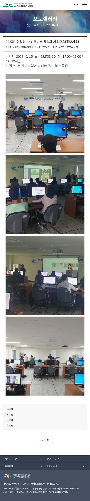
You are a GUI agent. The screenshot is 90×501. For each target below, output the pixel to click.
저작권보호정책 (38, 483)
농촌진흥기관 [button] (53, 459)
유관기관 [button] (9, 466)
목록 (45, 439)
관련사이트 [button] (52, 466)
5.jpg (9, 425)
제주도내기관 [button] (11, 459)
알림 (36, 25)
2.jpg (9, 414)
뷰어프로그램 (53, 483)
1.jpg (9, 409)
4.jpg (9, 420)
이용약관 (25, 483)
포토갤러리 (53, 25)
